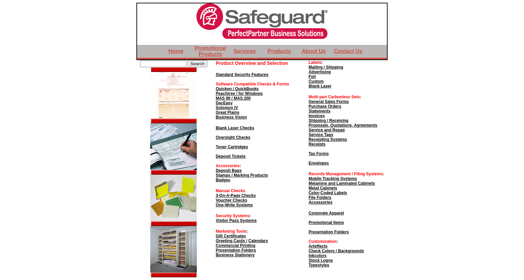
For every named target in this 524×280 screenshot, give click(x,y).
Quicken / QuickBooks (237, 88)
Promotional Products (210, 51)
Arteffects (318, 246)
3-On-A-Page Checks (236, 195)
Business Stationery (235, 255)
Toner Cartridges (232, 147)
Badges (223, 180)
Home (175, 51)
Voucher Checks (231, 200)
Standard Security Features (242, 74)
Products (279, 51)
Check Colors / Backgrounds (336, 251)
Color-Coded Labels (328, 192)
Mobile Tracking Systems (333, 178)
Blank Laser (320, 86)
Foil (312, 76)
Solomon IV (227, 107)
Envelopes (319, 163)
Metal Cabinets (323, 188)
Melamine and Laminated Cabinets (342, 183)
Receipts (317, 144)
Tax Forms (319, 153)
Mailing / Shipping (326, 67)
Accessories (321, 202)
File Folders (320, 197)
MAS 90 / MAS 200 (233, 98)
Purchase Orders (325, 106)
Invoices (317, 115)
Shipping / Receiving (328, 120)
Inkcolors (317, 255)
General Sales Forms (329, 101)
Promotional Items (326, 222)
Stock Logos (321, 260)
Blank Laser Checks (235, 128)
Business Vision (231, 117)
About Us (313, 51)
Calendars (258, 240)
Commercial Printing (235, 245)
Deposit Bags (229, 170)
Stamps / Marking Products (242, 175)
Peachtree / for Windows (239, 93)
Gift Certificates (231, 236)
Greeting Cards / (231, 240)
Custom (316, 81)
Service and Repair (327, 130)
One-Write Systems (234, 205)
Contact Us (348, 51)
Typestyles (319, 265)
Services (245, 51)
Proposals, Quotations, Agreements (343, 125)
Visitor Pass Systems (236, 220)
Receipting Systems (328, 139)
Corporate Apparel (326, 213)
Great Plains (227, 112)
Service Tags (321, 134)
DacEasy (224, 103)
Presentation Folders (236, 250)
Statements (320, 111)
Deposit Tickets (230, 156)
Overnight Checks (233, 137)
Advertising (320, 72)
